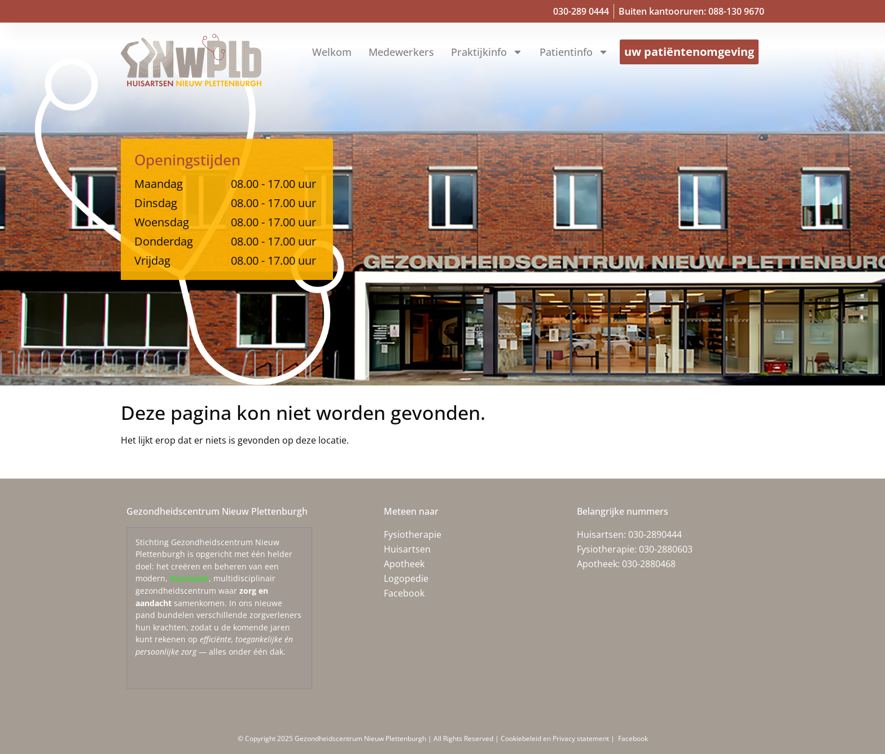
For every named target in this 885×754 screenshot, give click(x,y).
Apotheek (404, 564)
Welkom (332, 52)
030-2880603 (666, 549)
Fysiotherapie (412, 534)
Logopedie (406, 578)
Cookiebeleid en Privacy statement (556, 738)
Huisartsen (407, 549)
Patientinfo (574, 52)
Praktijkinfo (487, 52)
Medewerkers (401, 52)
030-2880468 (649, 564)
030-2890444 (655, 534)
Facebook (404, 593)
